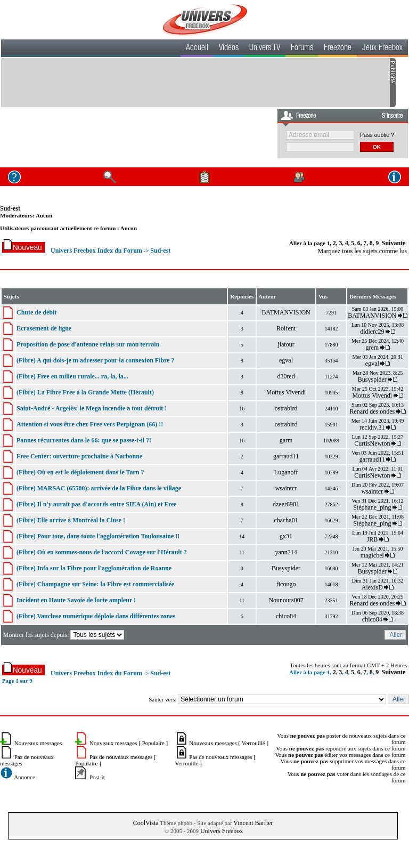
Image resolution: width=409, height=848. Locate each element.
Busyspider (372, 379)
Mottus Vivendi (286, 392)
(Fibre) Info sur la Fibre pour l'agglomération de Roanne (94, 568)
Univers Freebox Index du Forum (96, 250)
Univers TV (264, 48)
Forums (302, 48)
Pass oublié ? (377, 135)
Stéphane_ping (372, 507)
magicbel (372, 555)
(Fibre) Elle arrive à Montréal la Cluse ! (71, 520)
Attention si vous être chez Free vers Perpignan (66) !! (90, 424)
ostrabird (286, 408)
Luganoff (286, 472)
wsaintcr (286, 488)
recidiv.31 (372, 427)
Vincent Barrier (253, 823)
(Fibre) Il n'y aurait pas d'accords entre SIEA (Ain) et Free (97, 504)
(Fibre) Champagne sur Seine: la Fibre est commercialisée (95, 584)
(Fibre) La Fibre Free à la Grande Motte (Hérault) (85, 392)
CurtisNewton (372, 443)
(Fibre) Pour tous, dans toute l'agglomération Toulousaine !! (98, 536)
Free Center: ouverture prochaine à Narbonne (79, 456)
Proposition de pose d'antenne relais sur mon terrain (88, 344)
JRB (372, 539)
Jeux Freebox (382, 48)
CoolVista (146, 823)
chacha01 (286, 520)
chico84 (286, 616)
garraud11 (286, 456)
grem (372, 347)
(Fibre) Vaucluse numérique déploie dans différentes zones (96, 616)
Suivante (394, 243)
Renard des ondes (372, 411)
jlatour (285, 344)
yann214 (286, 552)
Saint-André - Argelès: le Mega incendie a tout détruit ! (92, 408)
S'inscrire (392, 116)
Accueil (197, 48)
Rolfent (286, 328)
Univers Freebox (221, 831)
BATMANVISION (285, 312)
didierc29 (372, 331)
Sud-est (10, 208)
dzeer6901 (286, 504)
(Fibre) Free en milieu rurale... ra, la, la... (72, 376)
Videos (229, 48)
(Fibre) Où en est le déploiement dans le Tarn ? (80, 472)
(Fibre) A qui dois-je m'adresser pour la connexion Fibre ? (96, 360)
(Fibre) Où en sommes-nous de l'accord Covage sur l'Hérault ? (102, 552)
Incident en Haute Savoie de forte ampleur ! (76, 600)
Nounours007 (285, 600)
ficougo (286, 584)
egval (286, 360)
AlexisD (372, 587)
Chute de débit (36, 312)
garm (286, 440)
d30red (286, 376)
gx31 (286, 536)
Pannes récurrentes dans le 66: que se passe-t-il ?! (84, 440)
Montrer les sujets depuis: (64, 635)
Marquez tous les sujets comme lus (362, 251)
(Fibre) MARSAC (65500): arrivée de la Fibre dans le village (99, 488)
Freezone (337, 48)
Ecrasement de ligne (44, 328)
